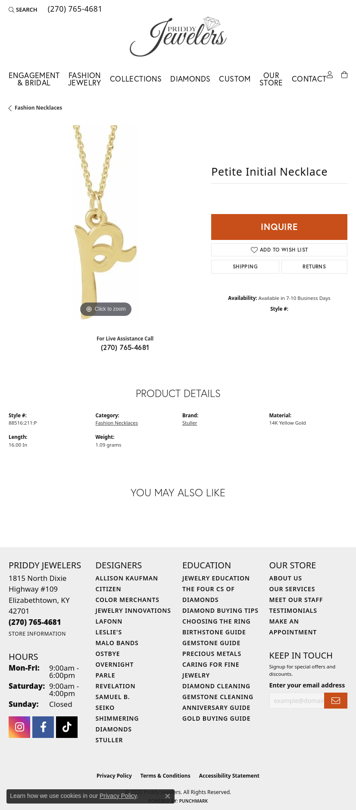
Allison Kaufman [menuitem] (127, 578)
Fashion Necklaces (38, 107)
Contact (309, 79)
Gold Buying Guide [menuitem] (216, 718)
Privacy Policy (114, 775)
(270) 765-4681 (125, 347)
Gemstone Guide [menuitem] (211, 643)
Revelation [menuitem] (116, 686)
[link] (74, 9)
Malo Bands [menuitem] (117, 643)
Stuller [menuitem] (109, 740)
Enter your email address (307, 685)
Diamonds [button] (190, 79)
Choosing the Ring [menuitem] (216, 621)
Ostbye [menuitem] (108, 653)
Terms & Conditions (165, 775)
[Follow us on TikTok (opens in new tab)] (67, 727)
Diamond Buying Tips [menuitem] (220, 610)
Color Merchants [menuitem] (127, 600)
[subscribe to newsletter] (335, 701)
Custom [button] (234, 79)
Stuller (189, 422)
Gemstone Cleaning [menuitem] (217, 697)
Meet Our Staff (296, 600)
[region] (106, 222)
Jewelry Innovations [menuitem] (133, 610)
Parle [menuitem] (106, 675)
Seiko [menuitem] (105, 707)
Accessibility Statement (229, 775)
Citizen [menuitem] (109, 589)
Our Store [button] (271, 79)
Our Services (292, 589)
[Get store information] (37, 633)
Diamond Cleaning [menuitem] (216, 686)
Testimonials (293, 610)
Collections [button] (136, 79)
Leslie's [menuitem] (109, 632)
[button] (23, 9)
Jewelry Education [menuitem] (216, 578)
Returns (314, 266)
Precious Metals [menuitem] (211, 653)
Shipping (245, 266)
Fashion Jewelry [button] (84, 79)
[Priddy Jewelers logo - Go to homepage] (178, 37)
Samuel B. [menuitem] (113, 697)
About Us (285, 578)
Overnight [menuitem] (115, 664)
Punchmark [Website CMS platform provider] (193, 801)
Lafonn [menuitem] (109, 621)
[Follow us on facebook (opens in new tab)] (43, 727)
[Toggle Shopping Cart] (344, 75)
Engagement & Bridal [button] (34, 79)
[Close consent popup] (167, 796)
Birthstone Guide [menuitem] (214, 632)
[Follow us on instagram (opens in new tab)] (19, 727)
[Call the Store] (35, 622)
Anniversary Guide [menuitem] (216, 707)
